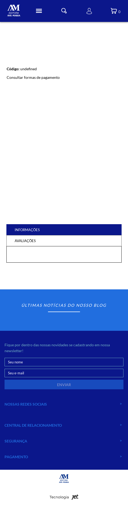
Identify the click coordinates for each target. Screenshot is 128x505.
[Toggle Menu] (38, 11)
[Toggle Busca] (64, 10)
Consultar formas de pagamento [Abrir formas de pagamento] (33, 77)
